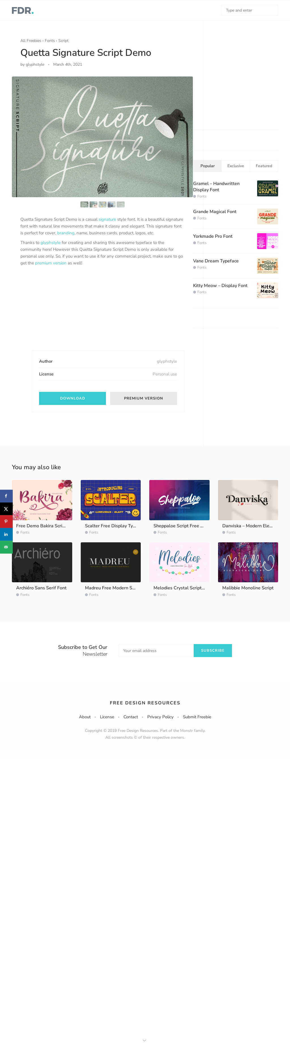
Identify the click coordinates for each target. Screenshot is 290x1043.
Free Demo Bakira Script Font (46, 526)
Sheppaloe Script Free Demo (183, 526)
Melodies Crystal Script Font (182, 588)
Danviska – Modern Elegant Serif (256, 526)
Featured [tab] (264, 166)
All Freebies (30, 40)
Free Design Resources (145, 703)
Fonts (50, 40)
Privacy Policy (160, 717)
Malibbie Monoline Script (248, 588)
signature (107, 219)
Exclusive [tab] (235, 166)
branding (65, 233)
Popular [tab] (208, 166)
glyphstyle (50, 242)
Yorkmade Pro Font (213, 236)
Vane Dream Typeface (216, 261)
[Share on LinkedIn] (6, 534)
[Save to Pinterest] (6, 521)
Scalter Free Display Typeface (116, 526)
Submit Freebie (197, 717)
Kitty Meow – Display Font (220, 285)
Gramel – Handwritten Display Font (216, 186)
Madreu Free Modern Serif (112, 588)
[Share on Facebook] (6, 496)
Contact (130, 717)
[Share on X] (6, 508)
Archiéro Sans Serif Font (41, 588)
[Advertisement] (62, 313)
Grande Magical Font (214, 212)
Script (63, 40)
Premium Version (143, 398)
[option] (102, 137)
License (107, 717)
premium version (51, 263)
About (85, 717)
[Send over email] (6, 547)
